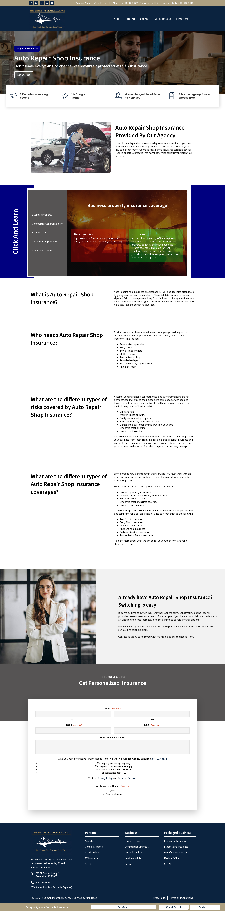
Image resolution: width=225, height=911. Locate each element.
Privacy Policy (105, 778)
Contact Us (182, 18)
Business (145, 18)
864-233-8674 (159, 758)
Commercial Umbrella (137, 846)
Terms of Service (127, 778)
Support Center (83, 3)
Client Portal (173, 907)
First (73, 719)
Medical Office (171, 858)
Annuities (90, 841)
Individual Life (92, 852)
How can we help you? (112, 737)
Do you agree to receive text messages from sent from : (112, 768)
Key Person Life (133, 858)
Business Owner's (134, 841)
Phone (73, 724)
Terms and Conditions (181, 897)
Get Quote (123, 907)
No (113, 790)
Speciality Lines (163, 18)
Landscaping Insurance (176, 846)
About (117, 18)
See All (88, 864)
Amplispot (91, 897)
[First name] (73, 714)
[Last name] (152, 714)
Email (151, 724)
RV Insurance (91, 858)
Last (152, 719)
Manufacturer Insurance (176, 852)
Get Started (24, 74)
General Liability (133, 852)
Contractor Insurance (175, 841)
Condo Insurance (94, 846)
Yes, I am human (114, 793)
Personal (130, 18)
